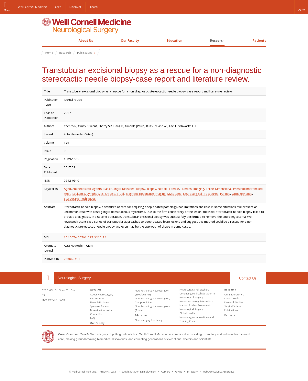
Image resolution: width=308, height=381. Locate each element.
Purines (225, 194)
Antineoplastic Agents (87, 189)
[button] (301, 7)
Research (217, 40)
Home (46, 40)
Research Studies (233, 302)
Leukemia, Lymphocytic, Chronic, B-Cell (98, 194)
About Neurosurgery (101, 294)
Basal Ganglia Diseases (119, 189)
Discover (75, 7)
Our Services (97, 298)
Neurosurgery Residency (148, 320)
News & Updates (99, 302)
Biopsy (140, 189)
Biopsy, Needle (157, 189)
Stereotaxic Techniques (80, 198)
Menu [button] (7, 10)
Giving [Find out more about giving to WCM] (178, 371)
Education (174, 40)
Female (174, 189)
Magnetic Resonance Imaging (146, 194)
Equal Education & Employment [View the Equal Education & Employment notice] (139, 371)
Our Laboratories (234, 294)
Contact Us (248, 278)
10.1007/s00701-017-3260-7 (84, 237)
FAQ (92, 318)
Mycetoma (174, 194)
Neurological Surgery (74, 278)
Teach (93, 7)
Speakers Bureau (99, 306)
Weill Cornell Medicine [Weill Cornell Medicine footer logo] (154, 357)
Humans (186, 189)
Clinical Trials (231, 298)
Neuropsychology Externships (196, 301)
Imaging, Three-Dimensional (212, 189)
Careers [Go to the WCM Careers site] (165, 371)
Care (58, 7)
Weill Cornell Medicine (32, 7)
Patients (259, 40)
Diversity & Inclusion (101, 310)
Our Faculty (130, 40)
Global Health (187, 313)
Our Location (48, 278)
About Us (86, 40)
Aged (67, 189)
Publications (231, 310)
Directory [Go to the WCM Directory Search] (192, 371)
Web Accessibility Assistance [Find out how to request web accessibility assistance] (218, 371)
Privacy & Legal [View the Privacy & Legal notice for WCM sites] (108, 371)
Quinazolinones (242, 194)
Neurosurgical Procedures (200, 194)
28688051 (71, 259)
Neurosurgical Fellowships (194, 289)
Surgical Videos (232, 306)
